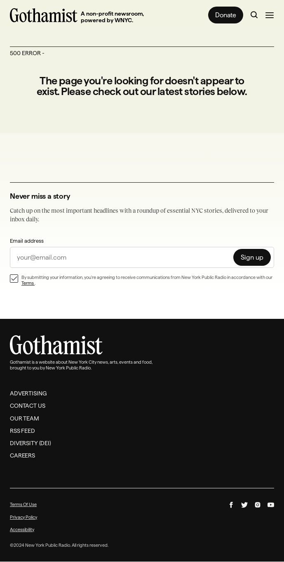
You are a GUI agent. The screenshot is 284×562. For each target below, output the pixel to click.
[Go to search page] (254, 15)
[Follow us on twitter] (244, 505)
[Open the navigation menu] (269, 15)
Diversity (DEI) (30, 443)
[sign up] (142, 257)
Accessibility (22, 529)
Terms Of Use (23, 504)
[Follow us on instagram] (257, 505)
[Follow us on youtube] (271, 505)
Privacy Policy (23, 517)
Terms (28, 283)
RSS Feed (22, 431)
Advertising (28, 394)
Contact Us (27, 406)
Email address (27, 241)
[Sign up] (252, 257)
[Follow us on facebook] (231, 505)
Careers (22, 456)
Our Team (24, 418)
